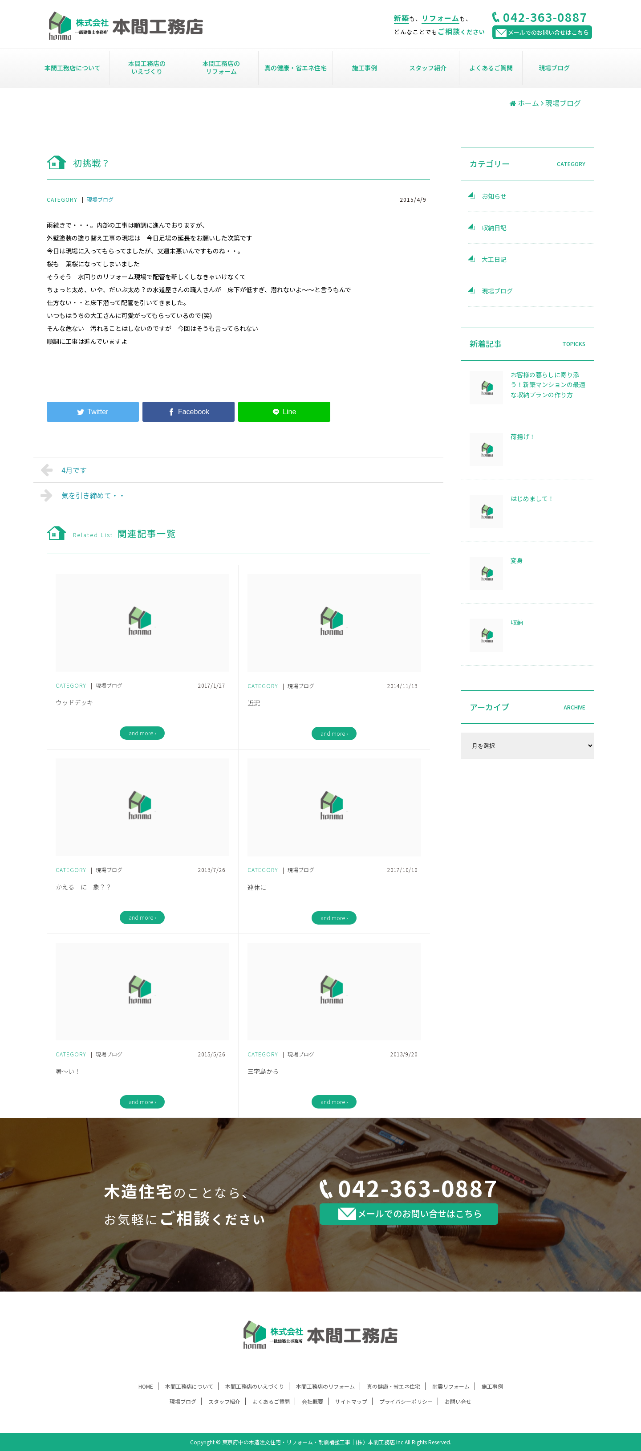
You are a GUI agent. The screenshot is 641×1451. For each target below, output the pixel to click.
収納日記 (494, 227)
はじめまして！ (532, 498)
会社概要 (312, 1401)
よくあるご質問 (491, 67)
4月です (64, 470)
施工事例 (364, 67)
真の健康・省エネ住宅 (295, 67)
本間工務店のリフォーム (221, 67)
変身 (517, 560)
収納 (517, 622)
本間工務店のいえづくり (147, 67)
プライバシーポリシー (406, 1401)
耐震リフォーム (451, 1386)
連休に (256, 887)
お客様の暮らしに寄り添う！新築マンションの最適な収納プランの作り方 (548, 384)
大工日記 (494, 259)
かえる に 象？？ (84, 886)
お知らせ (494, 196)
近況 (253, 702)
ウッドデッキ (74, 702)
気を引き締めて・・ (83, 495)
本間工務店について (73, 67)
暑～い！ (68, 1071)
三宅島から (263, 1071)
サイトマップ (351, 1401)
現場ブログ (554, 67)
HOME (145, 1386)
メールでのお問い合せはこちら (410, 1213)
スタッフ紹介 (427, 67)
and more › (142, 733)
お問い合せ (458, 1401)
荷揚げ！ (523, 436)
